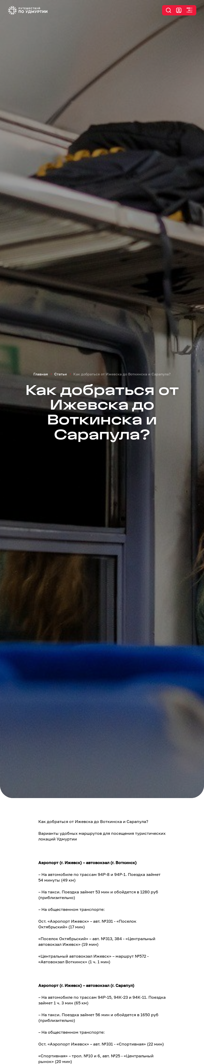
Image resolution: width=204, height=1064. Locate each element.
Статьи (60, 374)
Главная (40, 374)
